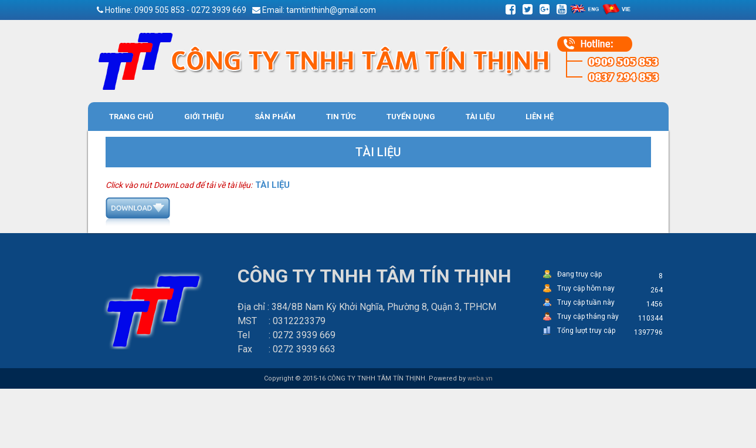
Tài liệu (480, 116)
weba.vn (480, 378)
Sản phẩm (275, 116)
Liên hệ (540, 116)
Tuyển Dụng (411, 116)
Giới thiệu (204, 116)
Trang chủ (131, 116)
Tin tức (341, 116)
